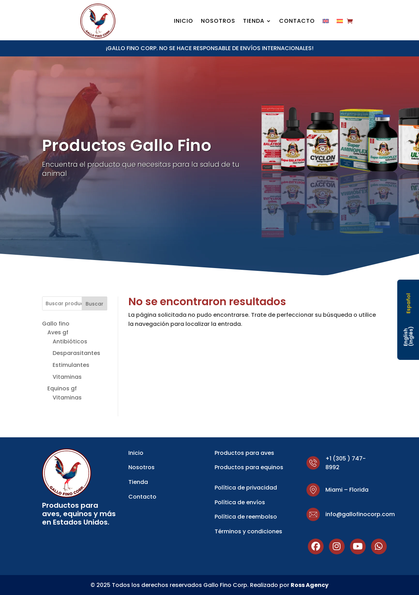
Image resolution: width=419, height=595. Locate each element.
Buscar (94, 303)
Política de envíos (240, 502)
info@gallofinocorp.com (360, 514)
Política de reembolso (246, 517)
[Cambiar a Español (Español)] (408, 303)
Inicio (183, 22)
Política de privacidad (246, 488)
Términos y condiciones (248, 531)
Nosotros (218, 22)
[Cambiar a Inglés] (326, 22)
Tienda (253, 22)
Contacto (297, 22)
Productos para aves (244, 453)
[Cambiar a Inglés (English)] (408, 336)
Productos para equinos (249, 467)
